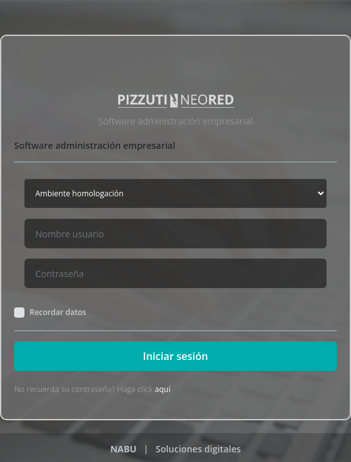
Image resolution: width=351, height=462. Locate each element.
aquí (162, 389)
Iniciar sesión (175, 356)
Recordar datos (58, 312)
